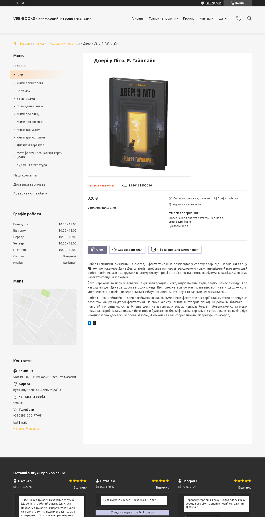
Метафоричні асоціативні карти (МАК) (40, 155)
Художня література (65, 43)
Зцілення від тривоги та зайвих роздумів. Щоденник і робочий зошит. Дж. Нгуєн (47, 502)
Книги (18, 75)
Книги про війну (28, 114)
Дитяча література (30, 145)
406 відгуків (213, 3)
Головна (137, 18)
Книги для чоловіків (31, 137)
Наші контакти (25, 175)
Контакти (206, 18)
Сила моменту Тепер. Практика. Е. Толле (129, 500)
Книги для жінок (28, 129)
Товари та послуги (162, 18)
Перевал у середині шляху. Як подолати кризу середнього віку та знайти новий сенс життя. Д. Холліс (215, 504)
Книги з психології (30, 83)
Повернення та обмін (30, 193)
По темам (24, 91)
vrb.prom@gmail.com (27, 428)
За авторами (26, 98)
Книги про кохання (30, 122)
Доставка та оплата (29, 184)
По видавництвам (30, 106)
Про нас (188, 18)
